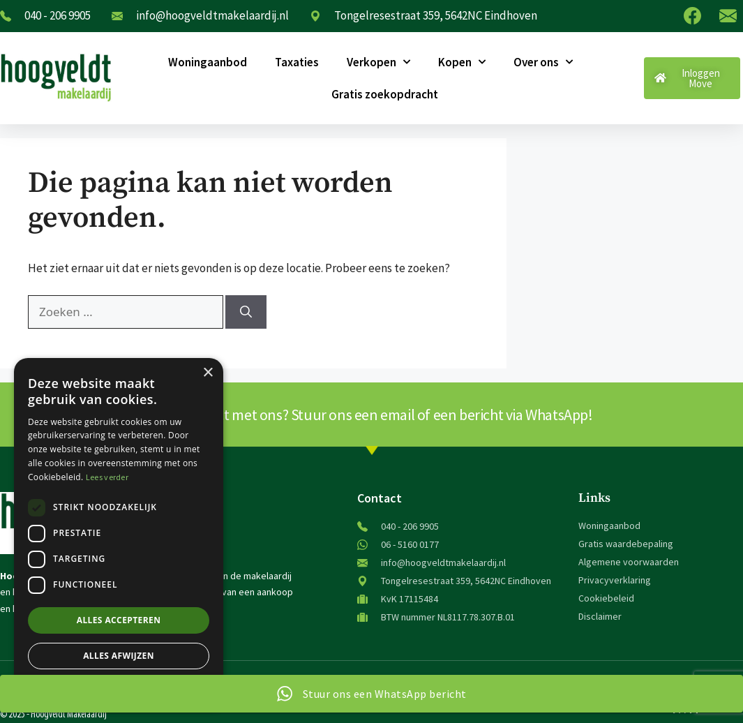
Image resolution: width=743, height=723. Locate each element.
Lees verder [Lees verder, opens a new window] (107, 477)
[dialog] (118, 533)
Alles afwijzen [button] (118, 656)
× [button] (207, 373)
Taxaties (297, 62)
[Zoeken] (246, 312)
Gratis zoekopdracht (384, 94)
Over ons (543, 62)
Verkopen (378, 62)
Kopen (462, 62)
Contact (379, 498)
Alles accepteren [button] (119, 620)
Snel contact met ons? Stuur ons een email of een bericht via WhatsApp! (372, 414)
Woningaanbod (207, 62)
